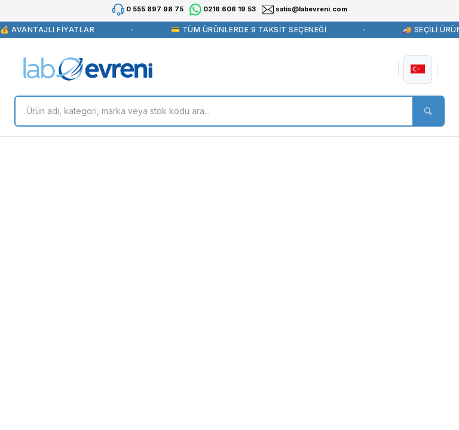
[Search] (229, 111)
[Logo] (87, 69)
